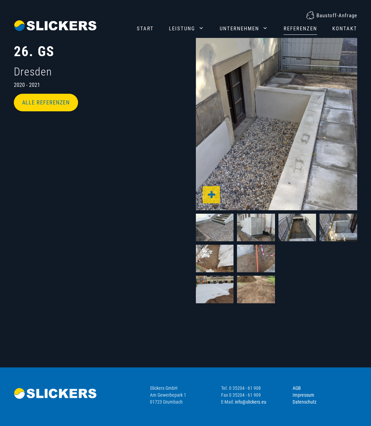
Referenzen (300, 29)
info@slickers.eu (250, 402)
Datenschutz (304, 402)
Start (145, 29)
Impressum (303, 395)
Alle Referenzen (46, 102)
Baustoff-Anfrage (336, 15)
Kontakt (344, 29)
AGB (297, 388)
